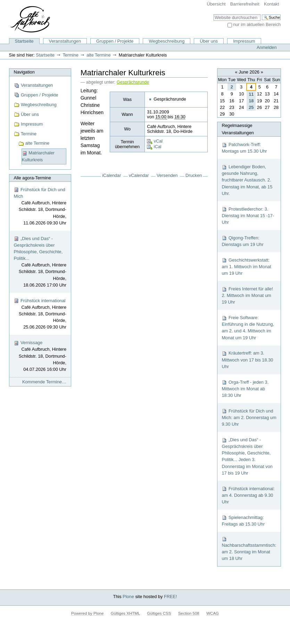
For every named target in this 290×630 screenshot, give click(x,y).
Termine (70, 55)
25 (251, 107)
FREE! (170, 596)
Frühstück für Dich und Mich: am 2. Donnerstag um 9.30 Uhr (249, 417)
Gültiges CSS (159, 613)
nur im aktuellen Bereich (257, 24)
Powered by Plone (87, 613)
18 (251, 100)
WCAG (212, 613)
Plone (128, 596)
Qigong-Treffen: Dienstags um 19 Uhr (242, 241)
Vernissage (40, 356)
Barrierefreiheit (244, 4)
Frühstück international (40, 314)
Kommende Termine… (44, 381)
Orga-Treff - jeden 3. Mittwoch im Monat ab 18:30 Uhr (245, 389)
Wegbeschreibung (166, 41)
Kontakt (271, 4)
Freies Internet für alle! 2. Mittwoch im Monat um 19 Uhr (247, 295)
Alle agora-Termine (32, 177)
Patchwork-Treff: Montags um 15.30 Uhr (244, 148)
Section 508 (188, 613)
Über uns (209, 41)
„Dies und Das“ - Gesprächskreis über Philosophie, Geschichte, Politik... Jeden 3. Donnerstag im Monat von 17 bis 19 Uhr (247, 456)
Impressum (244, 41)
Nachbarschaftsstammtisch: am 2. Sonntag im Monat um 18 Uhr (249, 548)
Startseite (24, 41)
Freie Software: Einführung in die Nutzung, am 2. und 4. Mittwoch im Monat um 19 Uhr (248, 327)
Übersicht (216, 4)
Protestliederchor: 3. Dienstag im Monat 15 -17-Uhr (248, 215)
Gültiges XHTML (125, 613)
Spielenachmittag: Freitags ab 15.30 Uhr (243, 521)
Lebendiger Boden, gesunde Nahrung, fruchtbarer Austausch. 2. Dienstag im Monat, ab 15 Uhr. (247, 180)
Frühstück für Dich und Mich (40, 206)
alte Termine (98, 55)
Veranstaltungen (65, 41)
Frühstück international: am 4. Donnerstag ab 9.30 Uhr (248, 495)
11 (251, 94)
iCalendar (111, 175)
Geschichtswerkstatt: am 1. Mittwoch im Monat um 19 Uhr (246, 266)
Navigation (24, 72)
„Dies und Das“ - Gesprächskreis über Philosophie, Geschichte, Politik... (40, 262)
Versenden (167, 175)
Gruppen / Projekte (114, 41)
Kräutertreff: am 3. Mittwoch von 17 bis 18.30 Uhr (247, 359)
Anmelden (267, 47)
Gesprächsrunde (133, 82)
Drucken (193, 175)
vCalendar (139, 175)
